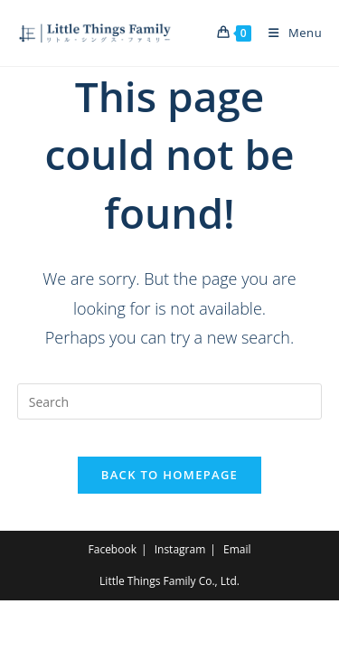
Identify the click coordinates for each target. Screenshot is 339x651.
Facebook (113, 549)
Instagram (180, 549)
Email (237, 549)
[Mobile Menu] (288, 32)
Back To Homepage (169, 475)
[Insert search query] (170, 401)
